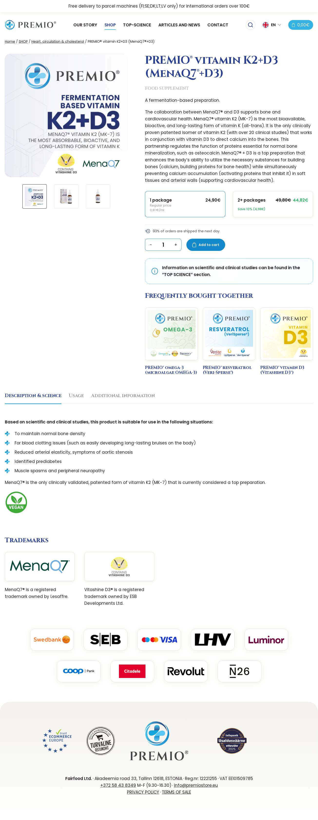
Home (10, 41)
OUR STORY (85, 25)
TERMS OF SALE (176, 792)
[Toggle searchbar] (250, 25)
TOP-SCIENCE (137, 25)
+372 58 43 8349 (118, 785)
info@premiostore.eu (196, 785)
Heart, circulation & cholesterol (57, 41)
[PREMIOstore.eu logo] (30, 25)
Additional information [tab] (123, 395)
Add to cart (209, 244)
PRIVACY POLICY (143, 792)
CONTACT (217, 25)
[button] (272, 25)
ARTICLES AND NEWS (179, 25)
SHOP (110, 25)
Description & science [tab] (33, 395)
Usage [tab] (76, 395)
